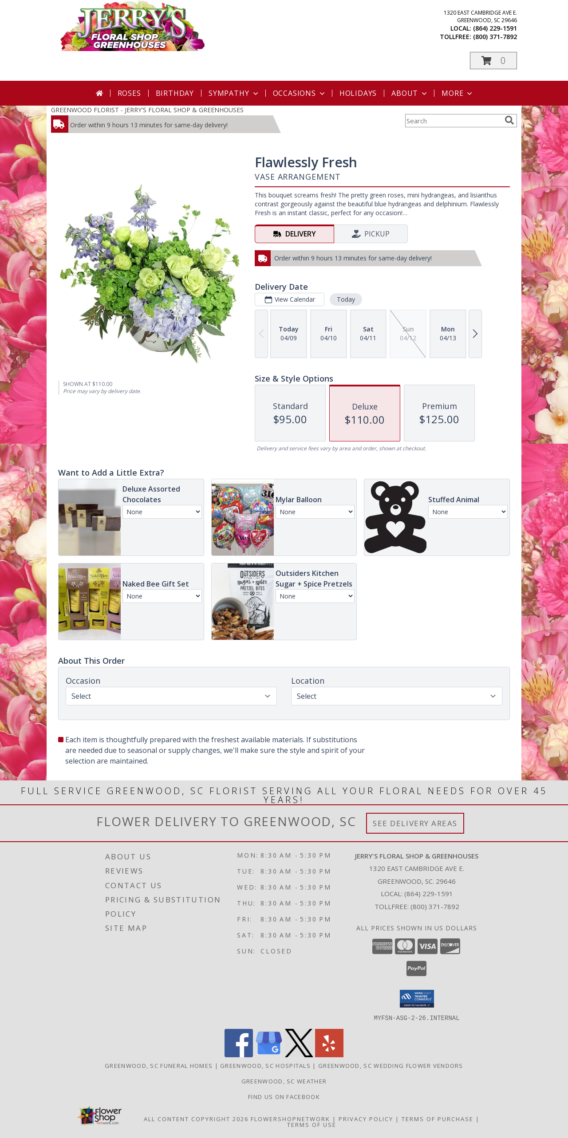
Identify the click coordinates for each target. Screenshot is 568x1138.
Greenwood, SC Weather (284, 1081)
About (410, 93)
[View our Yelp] (329, 1054)
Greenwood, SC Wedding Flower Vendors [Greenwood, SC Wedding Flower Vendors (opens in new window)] (390, 1065)
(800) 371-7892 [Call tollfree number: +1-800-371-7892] (495, 36)
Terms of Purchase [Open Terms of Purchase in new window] (437, 1118)
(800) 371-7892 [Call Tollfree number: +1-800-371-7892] (434, 906)
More (458, 93)
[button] (493, 60)
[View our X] (299, 1054)
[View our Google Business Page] (269, 1054)
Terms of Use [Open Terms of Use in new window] (311, 1124)
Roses (129, 93)
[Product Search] (453, 120)
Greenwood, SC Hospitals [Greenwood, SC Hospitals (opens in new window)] (265, 1065)
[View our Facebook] (239, 1054)
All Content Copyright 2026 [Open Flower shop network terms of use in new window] (196, 1118)
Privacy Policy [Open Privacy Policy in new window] (366, 1118)
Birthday (175, 93)
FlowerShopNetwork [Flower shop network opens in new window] (290, 1118)
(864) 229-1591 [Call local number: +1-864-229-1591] (495, 28)
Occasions (300, 93)
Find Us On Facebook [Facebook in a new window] (284, 1096)
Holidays (358, 93)
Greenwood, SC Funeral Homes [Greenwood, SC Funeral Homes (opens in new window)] (159, 1065)
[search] (509, 120)
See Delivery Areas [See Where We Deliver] (415, 823)
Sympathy (234, 93)
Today (346, 299)
